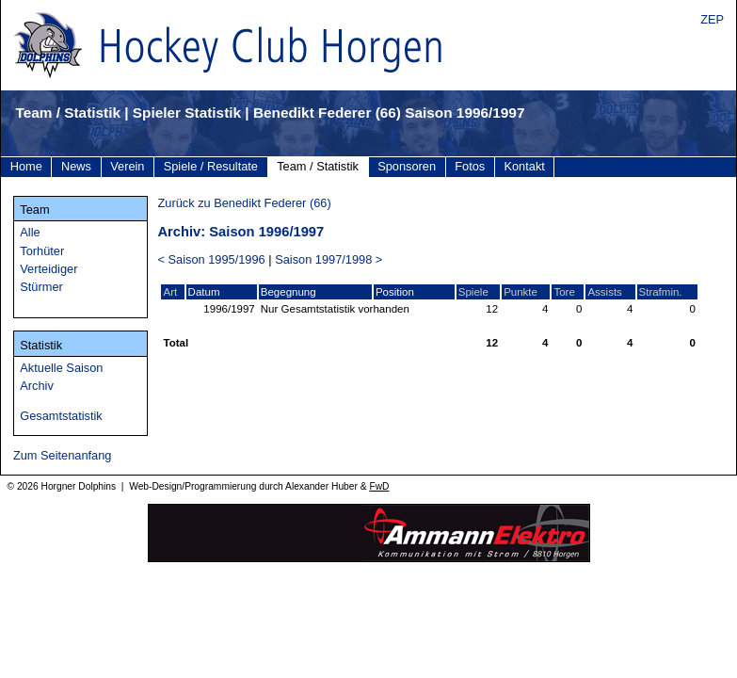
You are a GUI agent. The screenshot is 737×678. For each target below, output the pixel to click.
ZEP (712, 19)
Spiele (473, 292)
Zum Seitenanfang (62, 455)
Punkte (520, 292)
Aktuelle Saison (61, 368)
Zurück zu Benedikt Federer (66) (243, 203)
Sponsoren (406, 166)
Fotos (470, 166)
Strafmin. (660, 292)
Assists (604, 292)
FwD (379, 486)
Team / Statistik (318, 166)
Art (170, 292)
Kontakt (524, 166)
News (76, 166)
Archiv (37, 386)
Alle (30, 232)
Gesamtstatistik (61, 416)
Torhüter (42, 251)
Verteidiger (48, 269)
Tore (563, 292)
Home (26, 166)
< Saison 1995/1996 (210, 259)
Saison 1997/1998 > (328, 259)
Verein (127, 166)
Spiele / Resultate (211, 166)
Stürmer (41, 287)
